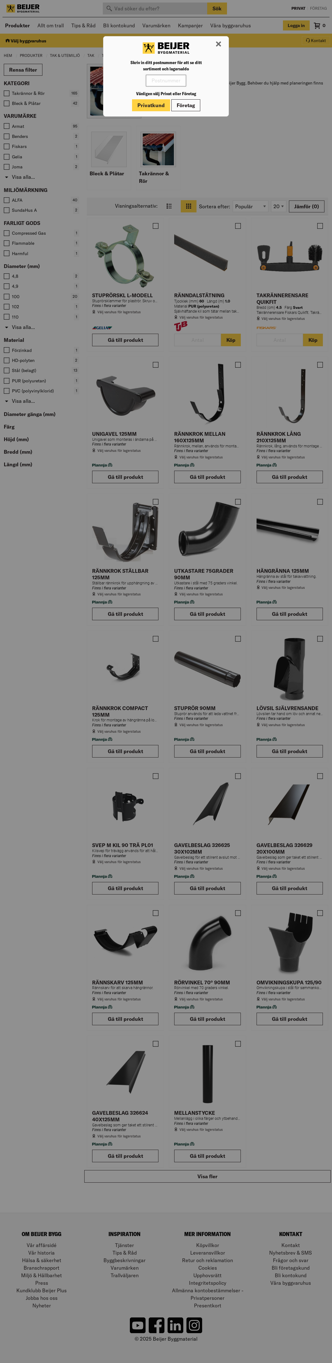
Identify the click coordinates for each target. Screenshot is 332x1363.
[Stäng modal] (218, 44)
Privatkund (151, 105)
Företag (186, 105)
